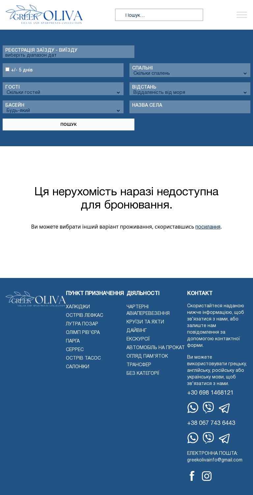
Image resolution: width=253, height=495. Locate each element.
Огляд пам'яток (147, 356)
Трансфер (138, 365)
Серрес (75, 350)
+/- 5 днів (19, 69)
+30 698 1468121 (210, 393)
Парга (73, 341)
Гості (12, 87)
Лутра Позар (82, 324)
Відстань (144, 87)
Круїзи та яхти (145, 322)
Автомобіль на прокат (155, 348)
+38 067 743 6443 (211, 423)
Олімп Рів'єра (83, 333)
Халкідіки (78, 307)
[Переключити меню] (242, 15)
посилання (207, 227)
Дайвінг (136, 331)
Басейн (14, 105)
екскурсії (138, 339)
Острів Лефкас (84, 316)
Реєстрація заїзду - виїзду (41, 50)
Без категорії (142, 373)
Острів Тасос (83, 358)
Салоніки (77, 367)
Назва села (147, 105)
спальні (142, 68)
